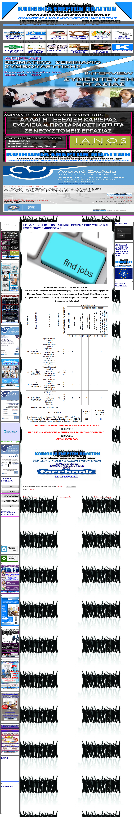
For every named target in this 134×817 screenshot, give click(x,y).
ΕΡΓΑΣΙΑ (31, 489)
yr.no (18, 442)
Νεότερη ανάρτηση (30, 497)
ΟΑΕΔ (11, 486)
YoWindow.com (6, 442)
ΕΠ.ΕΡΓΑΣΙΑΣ (11, 491)
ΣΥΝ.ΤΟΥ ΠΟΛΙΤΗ (11, 501)
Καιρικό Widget (10, 432)
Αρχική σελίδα (65, 497)
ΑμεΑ (11, 506)
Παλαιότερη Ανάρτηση (102, 497)
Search (121, 235)
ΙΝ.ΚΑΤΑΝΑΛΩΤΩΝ (11, 496)
